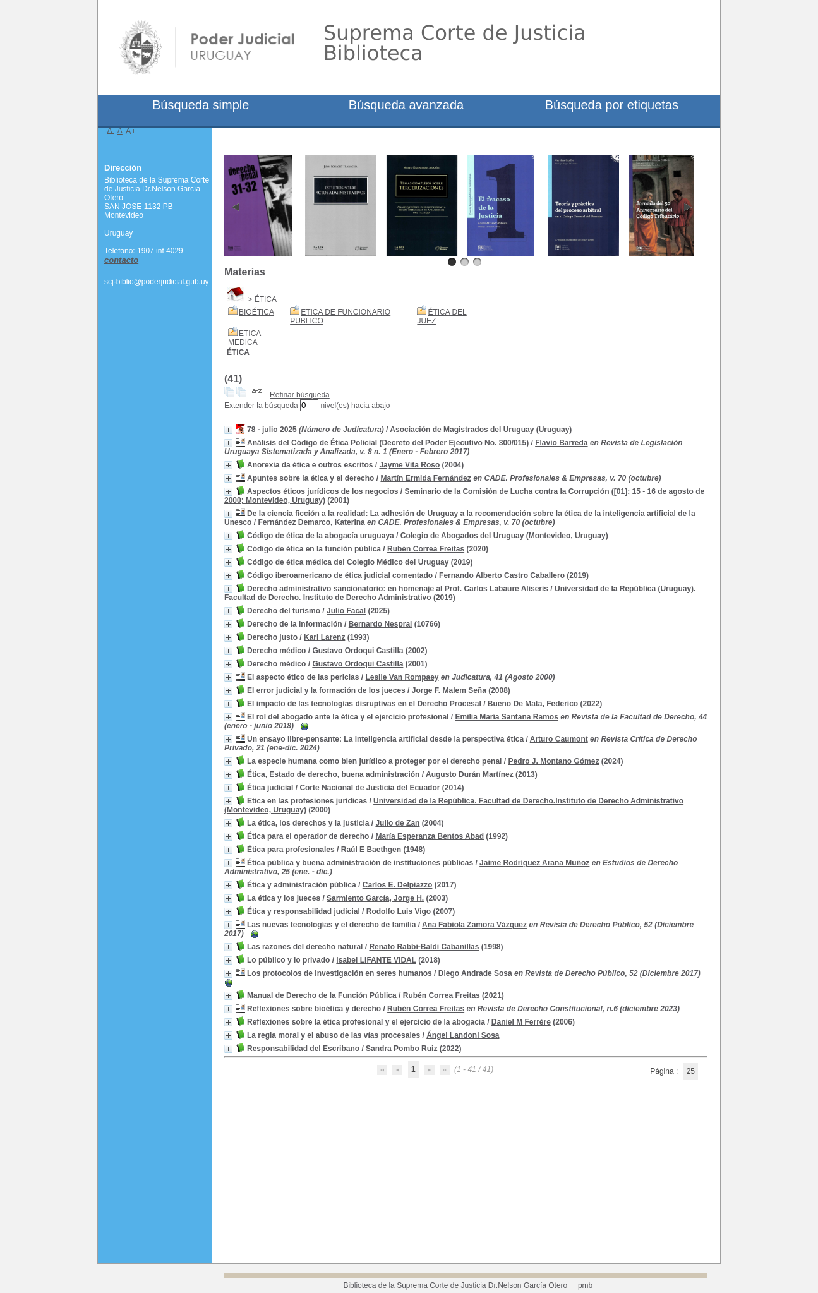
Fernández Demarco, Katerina (311, 522)
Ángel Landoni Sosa (462, 1035)
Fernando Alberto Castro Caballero (502, 575)
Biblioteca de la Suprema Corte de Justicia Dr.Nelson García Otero (456, 1285)
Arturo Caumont (559, 739)
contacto (121, 260)
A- (110, 130)
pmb (585, 1285)
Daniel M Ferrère (521, 1022)
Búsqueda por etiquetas (611, 105)
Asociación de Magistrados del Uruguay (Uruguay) (481, 429)
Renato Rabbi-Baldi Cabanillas (424, 946)
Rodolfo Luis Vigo (398, 911)
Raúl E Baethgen (371, 849)
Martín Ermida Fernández (425, 478)
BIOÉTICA (256, 312)
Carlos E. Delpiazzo (398, 885)
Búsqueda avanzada (406, 105)
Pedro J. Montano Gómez (553, 761)
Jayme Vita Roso (409, 464)
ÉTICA (266, 299)
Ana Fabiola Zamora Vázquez (474, 924)
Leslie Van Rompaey (401, 677)
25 (691, 1071)
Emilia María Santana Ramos (506, 717)
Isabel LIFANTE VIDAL (376, 960)
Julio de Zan (397, 823)
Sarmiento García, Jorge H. (375, 898)
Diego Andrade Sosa (475, 973)
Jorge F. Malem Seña (449, 690)
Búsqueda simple (200, 105)
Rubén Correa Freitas (425, 548)
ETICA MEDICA (244, 338)
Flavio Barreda (561, 442)
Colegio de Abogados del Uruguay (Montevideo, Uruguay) (504, 535)
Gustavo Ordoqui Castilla (357, 650)
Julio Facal (346, 610)
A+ (131, 131)
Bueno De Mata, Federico (533, 703)
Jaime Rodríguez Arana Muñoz (534, 862)
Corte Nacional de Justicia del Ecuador (369, 787)
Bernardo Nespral (380, 624)
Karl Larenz (324, 637)
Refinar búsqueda (300, 394)
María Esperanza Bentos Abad (429, 836)
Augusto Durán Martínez (470, 774)
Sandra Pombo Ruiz (401, 1048)
